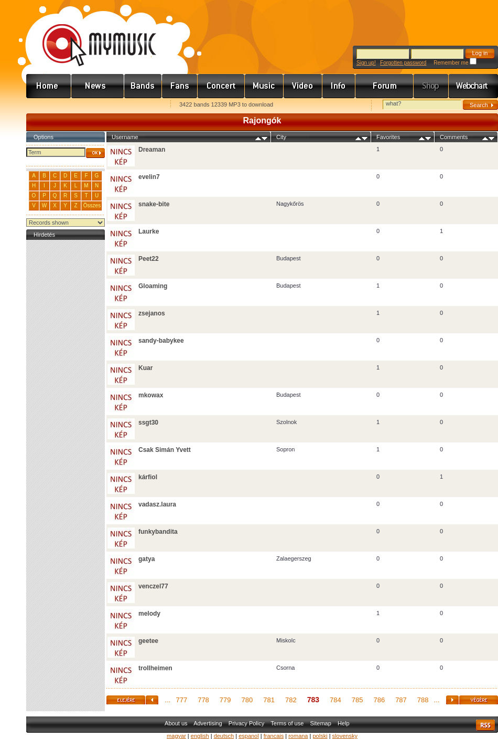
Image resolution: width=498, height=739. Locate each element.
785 (357, 700)
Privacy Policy (246, 723)
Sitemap (320, 723)
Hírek (97, 86)
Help (344, 723)
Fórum (384, 86)
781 (269, 700)
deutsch (224, 736)
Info (338, 86)
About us (176, 723)
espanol (249, 736)
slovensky (345, 736)
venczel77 (153, 586)
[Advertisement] (65, 399)
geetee (148, 641)
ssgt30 (148, 422)
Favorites (47, 105)
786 (379, 700)
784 (335, 700)
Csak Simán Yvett (164, 449)
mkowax (150, 395)
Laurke (148, 231)
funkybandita (158, 531)
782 (291, 700)
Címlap (48, 86)
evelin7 (149, 177)
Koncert (221, 86)
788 (423, 700)
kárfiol (147, 477)
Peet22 (148, 258)
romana (298, 736)
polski (319, 736)
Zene (264, 86)
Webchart (473, 86)
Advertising (207, 723)
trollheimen (155, 668)
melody (149, 613)
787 (401, 700)
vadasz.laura (157, 504)
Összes (92, 205)
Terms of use (287, 723)
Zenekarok (143, 86)
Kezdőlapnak (92, 105)
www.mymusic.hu (90, 34)
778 (203, 700)
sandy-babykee (161, 340)
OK (95, 153)
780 (247, 700)
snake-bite (153, 204)
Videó (303, 86)
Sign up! (366, 63)
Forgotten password (403, 63)
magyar (176, 736)
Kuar (145, 368)
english (200, 736)
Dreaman (151, 149)
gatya (146, 559)
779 (225, 700)
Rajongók (180, 86)
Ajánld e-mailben (136, 105)
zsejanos (151, 313)
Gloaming (152, 286)
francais (274, 736)
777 (181, 700)
